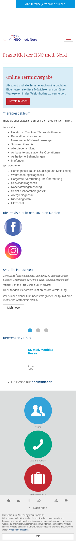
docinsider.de (42, 382)
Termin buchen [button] (18, 101)
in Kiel (31, 367)
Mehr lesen (13, 307)
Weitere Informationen (19, 530)
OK (38, 536)
